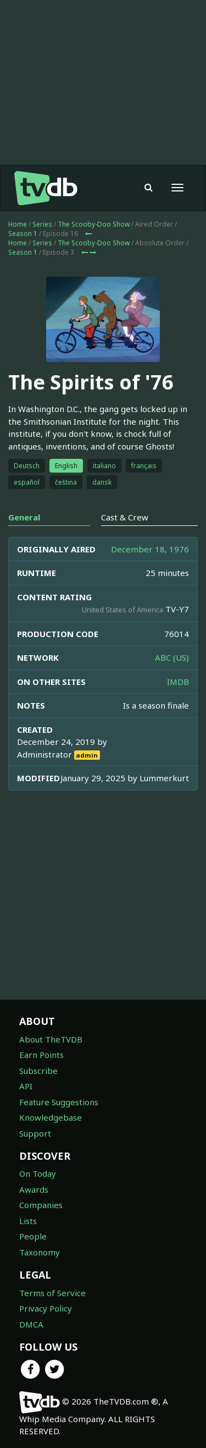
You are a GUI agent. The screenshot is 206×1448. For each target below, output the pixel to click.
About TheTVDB (50, 1039)
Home (17, 224)
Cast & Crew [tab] (124, 517)
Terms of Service (52, 1292)
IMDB (178, 681)
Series (42, 224)
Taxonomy (39, 1252)
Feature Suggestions (58, 1101)
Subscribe (38, 1070)
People (33, 1236)
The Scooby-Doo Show (94, 224)
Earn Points (41, 1054)
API (25, 1086)
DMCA (31, 1324)
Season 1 (22, 233)
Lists (28, 1220)
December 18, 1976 (150, 549)
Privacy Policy (45, 1308)
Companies (41, 1204)
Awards (33, 1189)
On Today (37, 1173)
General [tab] (24, 517)
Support (35, 1133)
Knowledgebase (50, 1117)
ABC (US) (172, 657)
